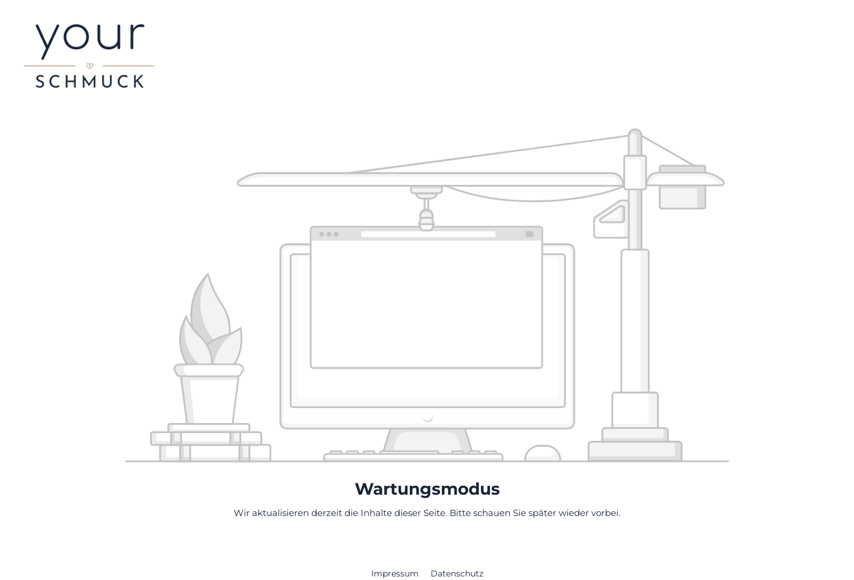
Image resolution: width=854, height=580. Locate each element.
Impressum (396, 573)
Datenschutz (457, 573)
